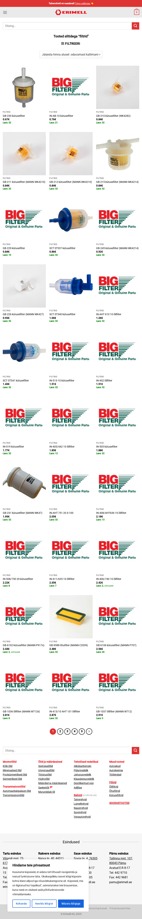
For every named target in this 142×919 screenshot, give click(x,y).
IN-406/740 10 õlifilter (108, 579)
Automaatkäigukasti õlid (17, 791)
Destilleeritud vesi (84, 783)
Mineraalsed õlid (12, 770)
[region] (48, 885)
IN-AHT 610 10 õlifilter (108, 314)
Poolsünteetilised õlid (15, 774)
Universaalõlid (46, 770)
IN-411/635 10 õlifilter (62, 579)
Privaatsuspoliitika (119, 908)
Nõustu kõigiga (71, 903)
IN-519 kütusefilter (13, 446)
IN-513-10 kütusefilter (61, 380)
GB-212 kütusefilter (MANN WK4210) (70, 182)
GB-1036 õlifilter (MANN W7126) (21, 711)
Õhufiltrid (114, 791)
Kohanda (21, 903)
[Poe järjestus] (71, 54)
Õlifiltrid (113, 786)
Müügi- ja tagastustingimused (90, 908)
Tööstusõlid (45, 774)
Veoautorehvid (82, 816)
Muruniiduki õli (46, 792)
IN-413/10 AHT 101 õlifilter (64, 711)
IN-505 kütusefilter (106, 446)
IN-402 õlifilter (104, 380)
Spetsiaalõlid (45, 766)
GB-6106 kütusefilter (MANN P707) (116, 645)
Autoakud (115, 766)
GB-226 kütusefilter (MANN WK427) (23, 314)
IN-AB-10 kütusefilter (61, 115)
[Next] (89, 731)
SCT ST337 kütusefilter (62, 248)
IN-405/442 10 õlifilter (62, 446)
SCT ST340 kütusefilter (62, 314)
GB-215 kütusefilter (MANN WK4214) (117, 182)
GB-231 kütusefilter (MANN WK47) (22, 513)
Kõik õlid (7, 766)
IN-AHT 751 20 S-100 (61, 513)
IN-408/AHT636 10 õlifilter (111, 513)
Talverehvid (80, 799)
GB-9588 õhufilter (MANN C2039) (68, 645)
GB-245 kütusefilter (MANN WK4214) (117, 248)
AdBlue (78, 787)
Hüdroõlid (44, 779)
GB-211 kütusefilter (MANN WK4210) (24, 182)
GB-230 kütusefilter (14, 115)
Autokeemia (116, 770)
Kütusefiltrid (116, 795)
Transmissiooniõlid (13, 795)
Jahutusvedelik (82, 774)
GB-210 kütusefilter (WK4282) (113, 115)
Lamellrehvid (81, 803)
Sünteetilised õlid (12, 779)
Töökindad (115, 774)
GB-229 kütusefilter (14, 248)
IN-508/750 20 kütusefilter (18, 579)
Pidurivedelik (81, 770)
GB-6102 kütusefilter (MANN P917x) (23, 645)
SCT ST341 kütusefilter (16, 380)
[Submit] (135, 26)
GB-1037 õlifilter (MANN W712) (114, 711)
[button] (5, 12)
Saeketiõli (43, 787)
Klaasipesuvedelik (84, 779)
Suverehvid (80, 812)
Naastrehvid (81, 808)
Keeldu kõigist (44, 903)
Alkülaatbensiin (82, 766)
